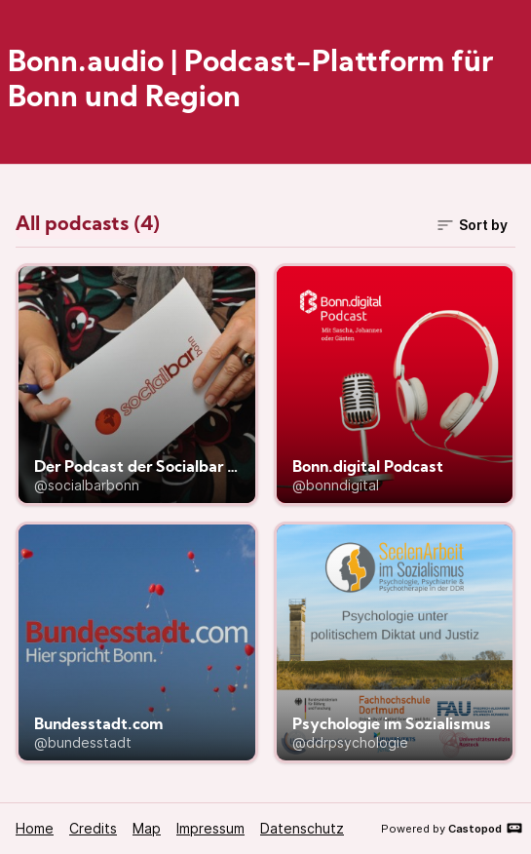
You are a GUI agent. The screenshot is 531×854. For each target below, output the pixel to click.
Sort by (472, 225)
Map (147, 828)
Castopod (485, 827)
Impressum (210, 828)
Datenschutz (302, 828)
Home (35, 828)
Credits (93, 828)
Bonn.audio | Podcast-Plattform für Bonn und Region (250, 81)
